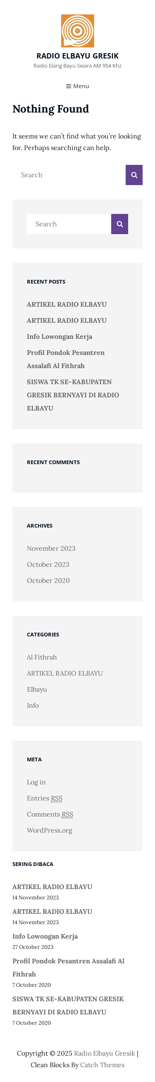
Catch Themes (102, 1065)
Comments (50, 814)
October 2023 (48, 564)
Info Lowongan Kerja (59, 336)
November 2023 (51, 548)
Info (33, 705)
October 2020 (48, 580)
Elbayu (37, 689)
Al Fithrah (42, 657)
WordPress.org (49, 830)
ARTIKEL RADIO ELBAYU (67, 304)
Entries (44, 798)
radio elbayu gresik (77, 56)
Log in (36, 782)
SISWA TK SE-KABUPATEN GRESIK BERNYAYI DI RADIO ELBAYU (73, 395)
